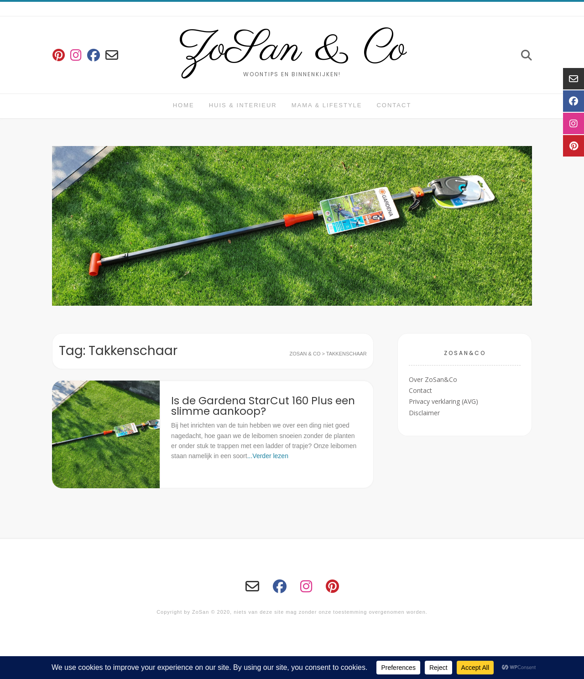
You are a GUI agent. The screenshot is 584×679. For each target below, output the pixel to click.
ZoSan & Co (292, 49)
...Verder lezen (267, 456)
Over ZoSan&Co (433, 379)
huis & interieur (243, 105)
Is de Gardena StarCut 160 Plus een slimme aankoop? (263, 405)
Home (183, 105)
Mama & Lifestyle (327, 105)
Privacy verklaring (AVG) (443, 401)
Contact (393, 105)
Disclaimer (424, 412)
